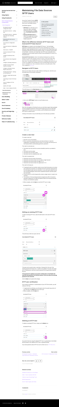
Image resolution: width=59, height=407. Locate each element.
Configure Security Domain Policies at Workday (8, 65)
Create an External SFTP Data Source (9, 52)
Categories (46, 2)
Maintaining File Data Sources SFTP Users (9, 40)
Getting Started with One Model (8, 11)
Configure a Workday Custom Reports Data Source (9, 69)
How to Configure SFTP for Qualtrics (8, 83)
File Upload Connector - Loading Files (9, 31)
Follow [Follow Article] (55, 16)
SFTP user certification (46, 33)
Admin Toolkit (5, 99)
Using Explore (5, 15)
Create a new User (45, 30)
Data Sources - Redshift (8, 49)
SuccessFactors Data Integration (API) (9, 59)
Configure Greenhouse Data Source (8, 56)
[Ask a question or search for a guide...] (25, 3)
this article (32, 65)
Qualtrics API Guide (7, 85)
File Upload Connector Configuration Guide (7, 28)
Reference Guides (6, 118)
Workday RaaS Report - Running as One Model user (9, 72)
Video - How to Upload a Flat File (29, 374)
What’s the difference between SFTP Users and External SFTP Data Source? (48, 25)
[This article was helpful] (36, 361)
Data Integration (6, 25)
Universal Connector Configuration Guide (10, 47)
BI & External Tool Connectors (7, 93)
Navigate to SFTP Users (46, 28)
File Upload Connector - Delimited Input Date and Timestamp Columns (10, 36)
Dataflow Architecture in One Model (30, 372)
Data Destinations (7, 90)
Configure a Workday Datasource (9, 62)
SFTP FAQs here (51, 344)
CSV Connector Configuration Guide (49, 354)
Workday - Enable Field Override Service (9, 76)
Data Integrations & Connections (7, 21)
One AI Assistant (6, 105)
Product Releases (6, 116)
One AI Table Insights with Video (29, 381)
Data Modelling (6, 96)
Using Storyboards (6, 18)
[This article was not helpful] (40, 361)
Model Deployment (26, 379)
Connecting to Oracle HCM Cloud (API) (9, 79)
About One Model (38, 2)
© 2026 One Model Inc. (7, 403)
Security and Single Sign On (8, 112)
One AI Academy (6, 108)
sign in (26, 394)
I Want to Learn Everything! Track (29, 377)
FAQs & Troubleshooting (8, 121)
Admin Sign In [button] (53, 2)
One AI (3, 102)
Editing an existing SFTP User (47, 32)
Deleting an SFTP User (46, 35)
